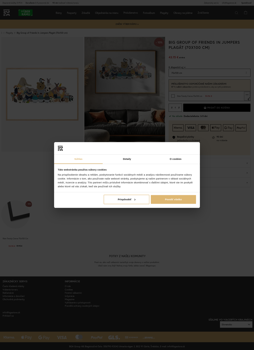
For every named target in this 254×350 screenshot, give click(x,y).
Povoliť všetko (173, 199)
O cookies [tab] (176, 159)
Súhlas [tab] (78, 159)
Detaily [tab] (127, 159)
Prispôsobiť (126, 199)
